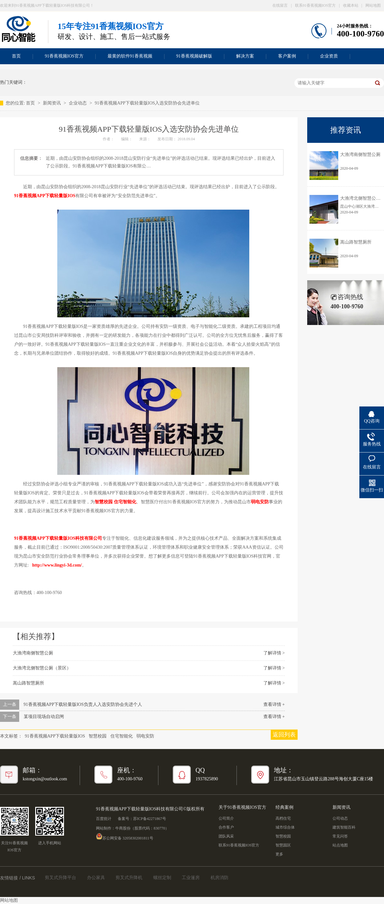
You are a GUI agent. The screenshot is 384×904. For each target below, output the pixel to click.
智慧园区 (283, 845)
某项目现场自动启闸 (44, 716)
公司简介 (226, 818)
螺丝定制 (162, 877)
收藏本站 (350, 5)
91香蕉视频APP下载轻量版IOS (44, 195)
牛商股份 (123, 828)
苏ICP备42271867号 (149, 818)
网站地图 (373, 5)
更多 (279, 854)
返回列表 (284, 734)
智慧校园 (104, 501)
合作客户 (226, 827)
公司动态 (340, 818)
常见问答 (340, 836)
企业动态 (78, 103)
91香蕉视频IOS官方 (64, 56)
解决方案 (245, 56)
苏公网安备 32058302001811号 (124, 836)
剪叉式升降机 (129, 877)
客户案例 (287, 56)
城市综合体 (285, 827)
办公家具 (96, 877)
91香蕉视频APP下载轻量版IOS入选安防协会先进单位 (147, 103)
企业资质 (329, 56)
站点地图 (340, 845)
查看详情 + (274, 704)
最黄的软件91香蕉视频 (130, 56)
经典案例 (284, 807)
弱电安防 (145, 736)
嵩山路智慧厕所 (28, 683)
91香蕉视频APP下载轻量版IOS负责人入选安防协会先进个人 (83, 704)
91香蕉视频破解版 (194, 56)
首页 (31, 103)
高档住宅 (283, 818)
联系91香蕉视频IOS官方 (315, 5)
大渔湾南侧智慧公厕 (33, 653)
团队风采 (226, 836)
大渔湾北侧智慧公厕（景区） (42, 668)
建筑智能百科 (344, 827)
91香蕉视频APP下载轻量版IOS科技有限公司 (58, 538)
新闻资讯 (52, 103)
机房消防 (219, 877)
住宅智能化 (121, 736)
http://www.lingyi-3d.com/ (57, 565)
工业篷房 (191, 877)
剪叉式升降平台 (60, 877)
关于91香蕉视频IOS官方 (242, 807)
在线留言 (280, 5)
